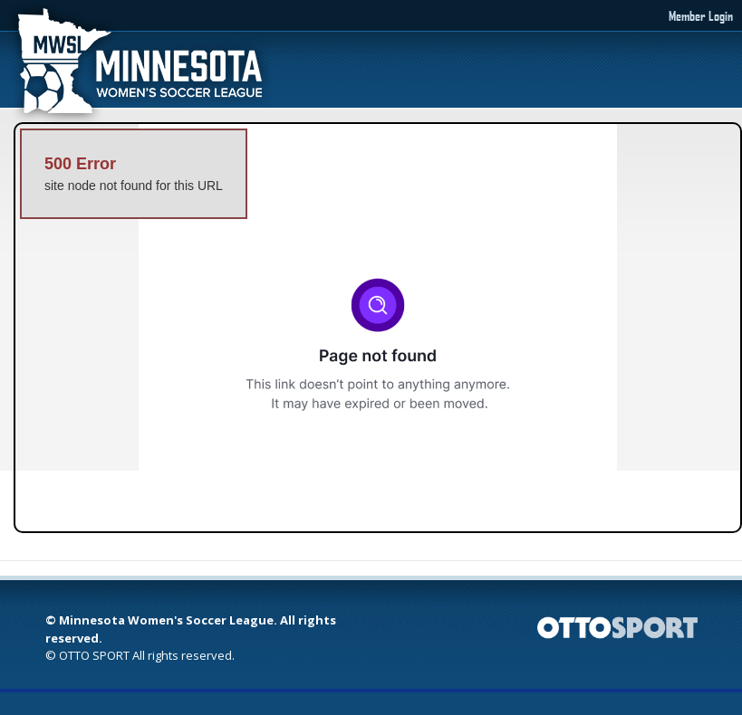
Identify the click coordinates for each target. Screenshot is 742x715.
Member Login (701, 15)
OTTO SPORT (94, 655)
